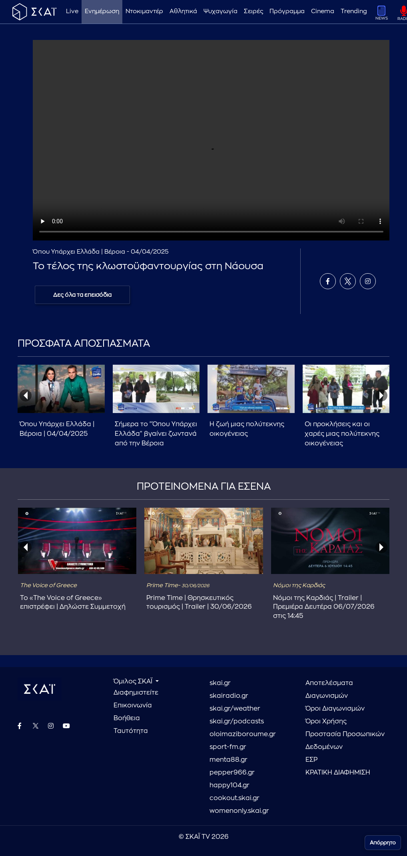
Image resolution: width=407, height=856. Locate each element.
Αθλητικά (183, 11)
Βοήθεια (127, 718)
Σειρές (253, 11)
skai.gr (220, 683)
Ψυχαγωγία (220, 11)
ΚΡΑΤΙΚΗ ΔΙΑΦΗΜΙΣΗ (337, 772)
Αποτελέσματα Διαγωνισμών (329, 689)
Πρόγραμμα (287, 11)
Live (72, 11)
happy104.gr (229, 785)
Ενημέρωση (102, 11)
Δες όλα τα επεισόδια (82, 295)
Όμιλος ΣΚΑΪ (134, 681)
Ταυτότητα (131, 731)
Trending (354, 11)
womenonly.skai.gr (239, 811)
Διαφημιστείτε (136, 692)
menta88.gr (228, 760)
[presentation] (26, 395)
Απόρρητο (383, 842)
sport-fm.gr (227, 747)
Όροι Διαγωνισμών (335, 708)
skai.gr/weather (234, 708)
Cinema (322, 11)
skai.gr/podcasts (236, 721)
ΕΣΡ (311, 760)
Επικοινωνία (133, 705)
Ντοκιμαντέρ (144, 11)
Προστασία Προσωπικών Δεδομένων (345, 740)
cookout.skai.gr (234, 798)
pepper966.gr (232, 772)
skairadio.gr (228, 696)
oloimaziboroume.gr (242, 734)
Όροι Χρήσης (326, 721)
